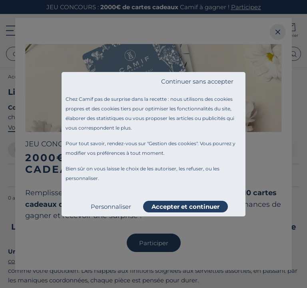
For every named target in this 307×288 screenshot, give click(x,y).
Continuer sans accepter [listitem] (197, 81)
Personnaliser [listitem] (111, 206)
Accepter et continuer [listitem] (185, 206)
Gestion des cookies (172, 143)
